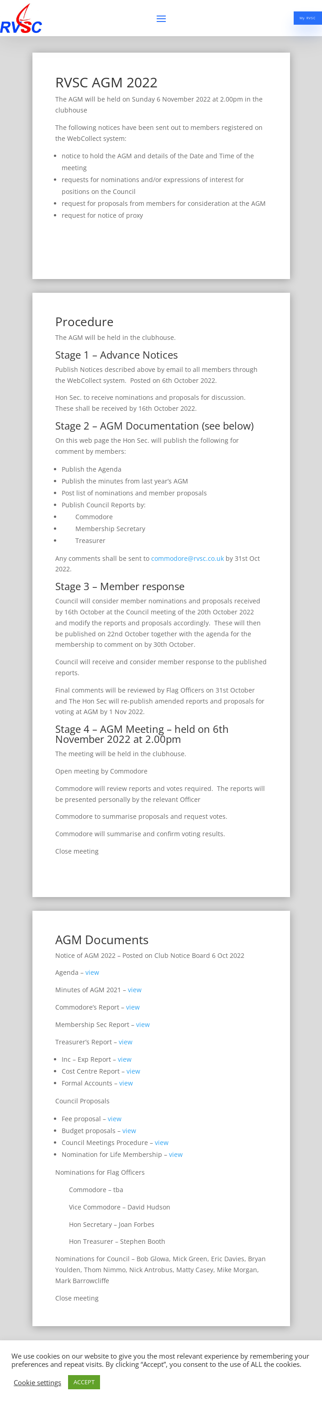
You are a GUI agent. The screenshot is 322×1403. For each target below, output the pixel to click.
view (92, 972)
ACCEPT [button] (84, 1382)
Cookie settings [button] (37, 1382)
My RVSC (294, 19)
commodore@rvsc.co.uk (187, 558)
